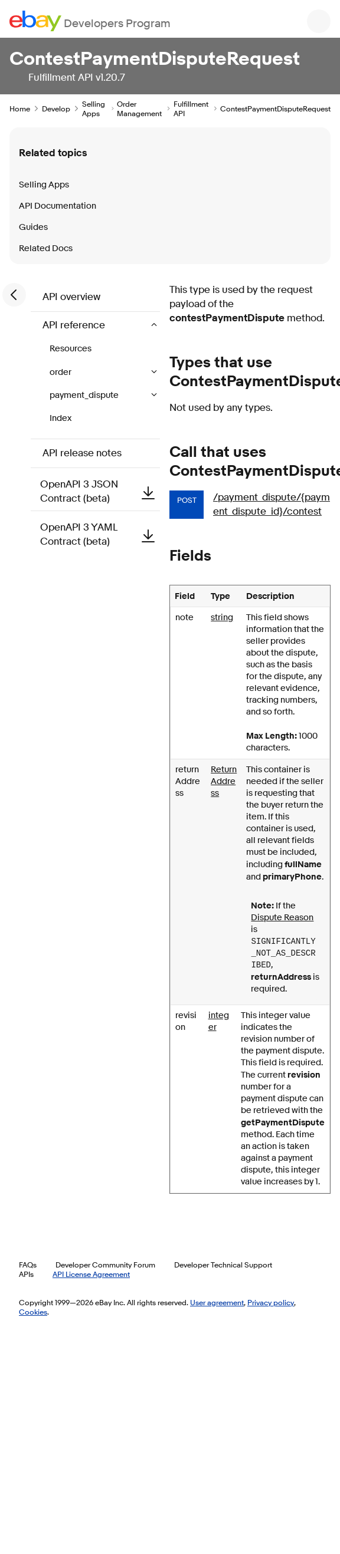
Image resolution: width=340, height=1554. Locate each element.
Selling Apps (93, 108)
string (222, 617)
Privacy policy (270, 1302)
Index (60, 418)
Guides (33, 227)
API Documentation (57, 206)
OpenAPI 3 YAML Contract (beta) (100, 534)
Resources (70, 348)
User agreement (217, 1302)
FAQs (28, 1264)
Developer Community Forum (105, 1264)
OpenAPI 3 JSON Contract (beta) (100, 491)
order (61, 372)
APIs (26, 1274)
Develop (56, 108)
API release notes (82, 453)
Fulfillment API (191, 108)
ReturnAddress (224, 781)
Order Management (139, 108)
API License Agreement (91, 1274)
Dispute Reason (282, 917)
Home (19, 108)
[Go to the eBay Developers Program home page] (90, 21)
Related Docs (46, 248)
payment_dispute (85, 395)
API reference (74, 325)
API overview (71, 297)
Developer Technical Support (223, 1264)
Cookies (33, 1311)
